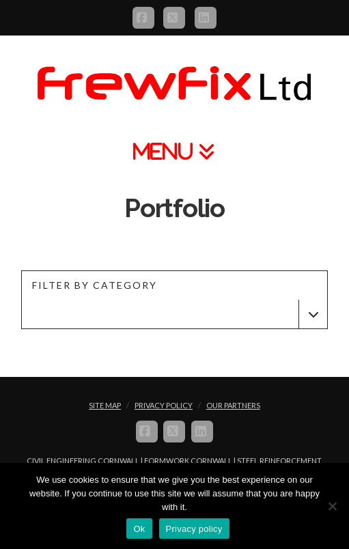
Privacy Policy (164, 405)
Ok (139, 529)
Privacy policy (194, 529)
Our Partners (233, 405)
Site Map (105, 405)
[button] (174, 151)
